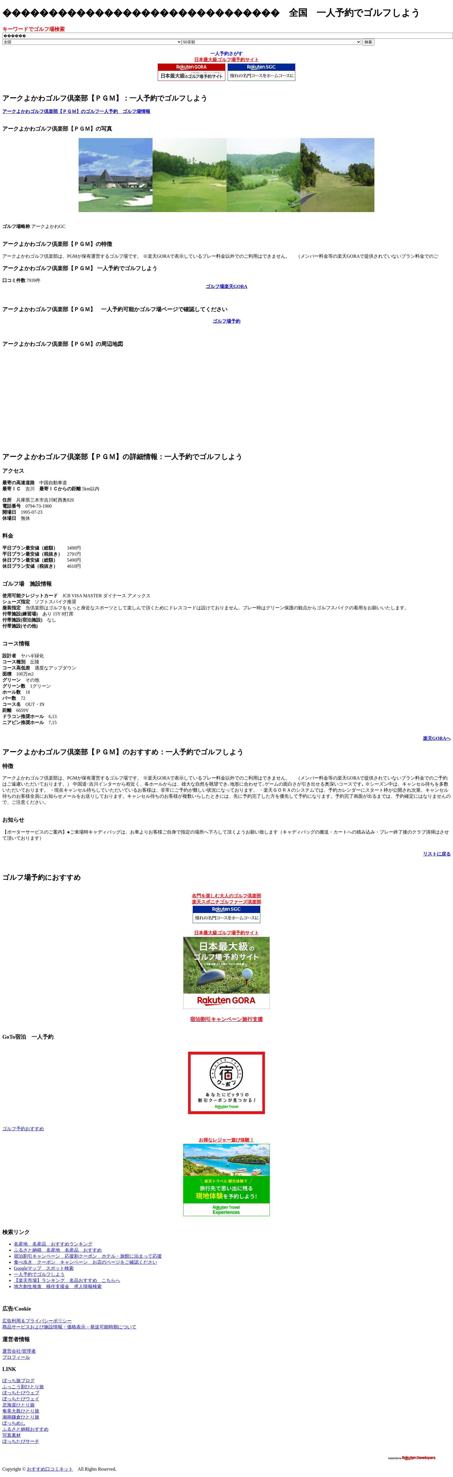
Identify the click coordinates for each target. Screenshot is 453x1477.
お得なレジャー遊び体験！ (226, 1140)
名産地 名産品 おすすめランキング (53, 1244)
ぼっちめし (13, 1423)
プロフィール (16, 1357)
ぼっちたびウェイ (20, 1398)
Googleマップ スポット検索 (44, 1268)
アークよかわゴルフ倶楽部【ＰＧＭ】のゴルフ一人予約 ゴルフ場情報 (76, 111)
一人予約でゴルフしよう (39, 1274)
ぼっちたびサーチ (20, 1441)
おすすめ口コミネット (50, 1469)
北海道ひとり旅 (18, 1404)
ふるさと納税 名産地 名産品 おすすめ (58, 1250)
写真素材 (11, 1435)
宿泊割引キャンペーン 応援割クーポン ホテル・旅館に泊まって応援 (88, 1256)
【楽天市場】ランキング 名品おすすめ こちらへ (67, 1280)
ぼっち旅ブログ (18, 1380)
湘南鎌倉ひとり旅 (20, 1417)
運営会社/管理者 (19, 1351)
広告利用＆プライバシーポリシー (37, 1320)
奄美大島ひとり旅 (20, 1411)
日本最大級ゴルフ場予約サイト (226, 59)
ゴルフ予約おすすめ (23, 1128)
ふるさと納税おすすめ (25, 1429)
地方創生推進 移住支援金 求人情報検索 (58, 1286)
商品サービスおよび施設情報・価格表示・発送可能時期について (69, 1326)
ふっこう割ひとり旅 (23, 1386)
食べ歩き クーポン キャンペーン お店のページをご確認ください (85, 1262)
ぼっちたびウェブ (20, 1392)
